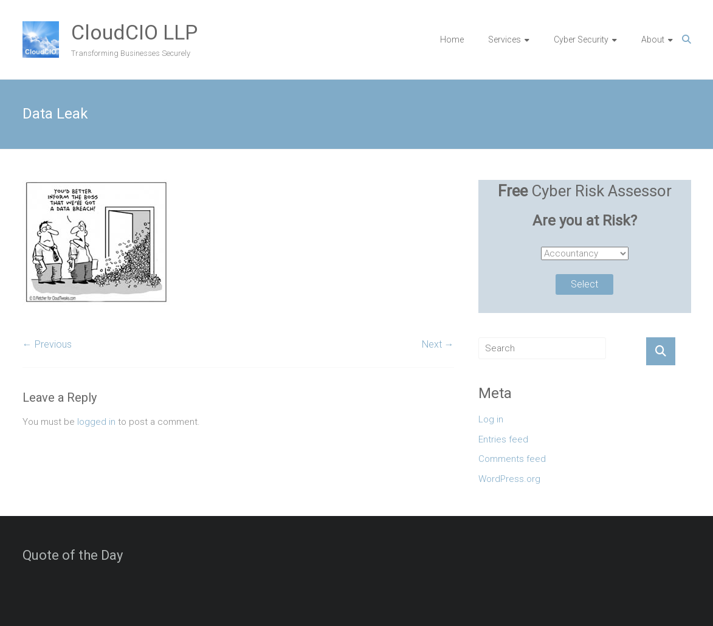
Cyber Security (581, 39)
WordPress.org (509, 478)
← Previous (47, 344)
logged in (96, 421)
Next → (438, 344)
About (652, 39)
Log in (490, 419)
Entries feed (503, 439)
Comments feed (512, 458)
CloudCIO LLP (134, 32)
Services (504, 39)
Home (452, 39)
